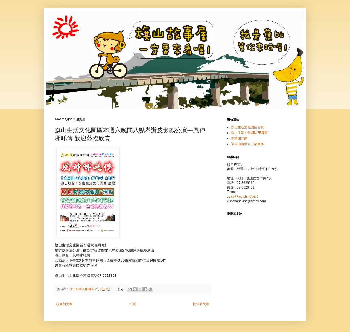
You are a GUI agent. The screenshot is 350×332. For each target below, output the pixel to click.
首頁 (132, 304)
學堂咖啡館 (239, 138)
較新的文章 (64, 304)
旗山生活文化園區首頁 (247, 127)
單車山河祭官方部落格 (247, 144)
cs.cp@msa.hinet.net (242, 196)
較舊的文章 (201, 304)
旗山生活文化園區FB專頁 (249, 133)
